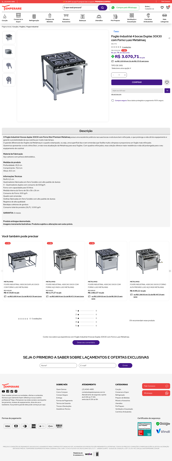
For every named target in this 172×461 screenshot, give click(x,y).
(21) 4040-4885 (88, 389)
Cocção (15, 27)
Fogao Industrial (32, 27)
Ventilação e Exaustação (124, 409)
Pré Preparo (119, 406)
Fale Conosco (156, 386)
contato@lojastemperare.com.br (93, 392)
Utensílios (118, 403)
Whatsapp (156, 393)
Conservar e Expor (122, 392)
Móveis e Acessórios (122, 400)
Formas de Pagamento (64, 400)
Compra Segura (62, 395)
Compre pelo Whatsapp (124, 7)
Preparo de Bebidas (122, 398)
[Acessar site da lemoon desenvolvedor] (96, 454)
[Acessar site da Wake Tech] (79, 454)
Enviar (125, 365)
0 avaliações (126, 47)
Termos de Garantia (63, 403)
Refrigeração (120, 395)
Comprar (137, 82)
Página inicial (6, 27)
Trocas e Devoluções (63, 406)
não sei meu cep (116, 94)
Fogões (22, 27)
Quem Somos (61, 389)
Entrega (59, 398)
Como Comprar (62, 392)
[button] (170, 271)
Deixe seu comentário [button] (86, 342)
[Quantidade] (119, 75)
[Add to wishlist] (167, 82)
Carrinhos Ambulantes (123, 412)
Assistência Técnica (63, 409)
